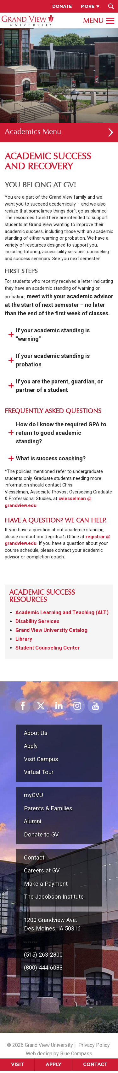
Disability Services (37, 621)
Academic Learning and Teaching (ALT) (62, 612)
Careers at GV (42, 870)
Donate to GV (41, 834)
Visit (17, 1064)
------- (30, 941)
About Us (36, 733)
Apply (53, 1064)
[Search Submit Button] (111, 6)
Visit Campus (41, 759)
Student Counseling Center (47, 648)
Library (23, 639)
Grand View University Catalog (51, 630)
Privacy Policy (94, 1045)
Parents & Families (48, 808)
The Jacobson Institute (54, 896)
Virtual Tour (38, 772)
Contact (95, 1064)
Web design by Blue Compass (59, 1054)
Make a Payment (46, 883)
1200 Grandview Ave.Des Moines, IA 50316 (52, 924)
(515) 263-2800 (43, 954)
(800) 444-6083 (43, 967)
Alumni (32, 821)
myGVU (33, 795)
